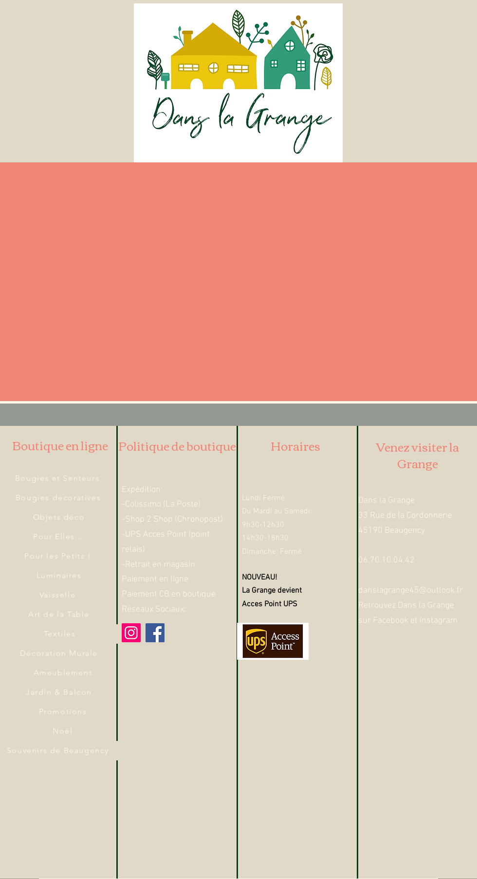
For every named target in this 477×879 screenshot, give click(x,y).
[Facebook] (155, 632)
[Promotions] (63, 711)
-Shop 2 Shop (147, 519)
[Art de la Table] (59, 614)
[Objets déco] (59, 517)
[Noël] (63, 731)
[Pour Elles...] (59, 536)
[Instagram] (131, 632)
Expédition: (142, 490)
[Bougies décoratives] (59, 498)
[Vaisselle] (58, 595)
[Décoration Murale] (60, 653)
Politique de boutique (177, 445)
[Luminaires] (59, 575)
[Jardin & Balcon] (60, 692)
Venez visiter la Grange (417, 455)
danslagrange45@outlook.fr (410, 590)
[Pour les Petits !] (59, 556)
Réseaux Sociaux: (154, 609)
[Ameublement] (63, 673)
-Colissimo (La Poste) (161, 504)
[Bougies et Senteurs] (58, 478)
